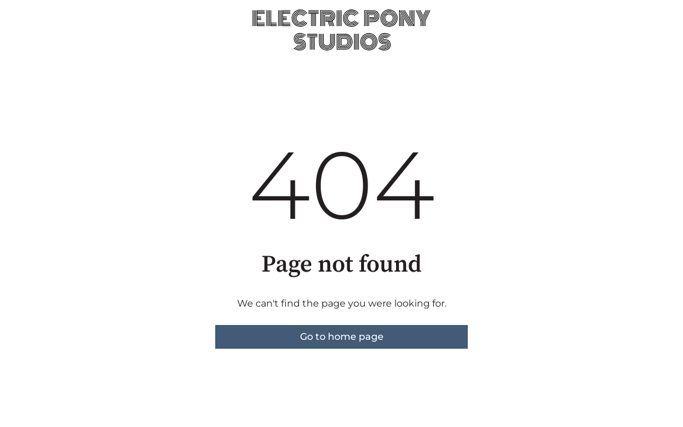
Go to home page (342, 336)
